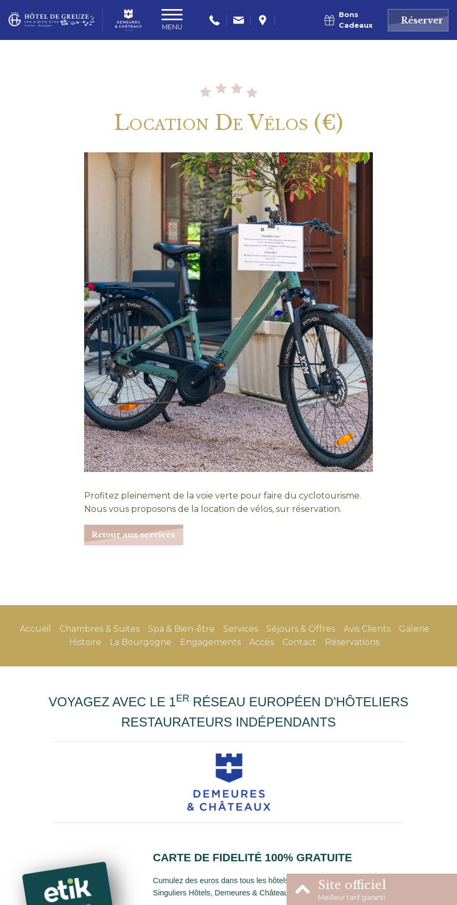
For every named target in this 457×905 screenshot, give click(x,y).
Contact (299, 642)
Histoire (85, 642)
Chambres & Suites (100, 629)
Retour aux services (133, 535)
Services (240, 629)
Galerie (414, 629)
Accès (261, 642)
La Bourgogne (141, 642)
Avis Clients (367, 629)
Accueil (35, 629)
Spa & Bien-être (181, 629)
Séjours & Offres (300, 629)
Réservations (352, 642)
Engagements (210, 642)
